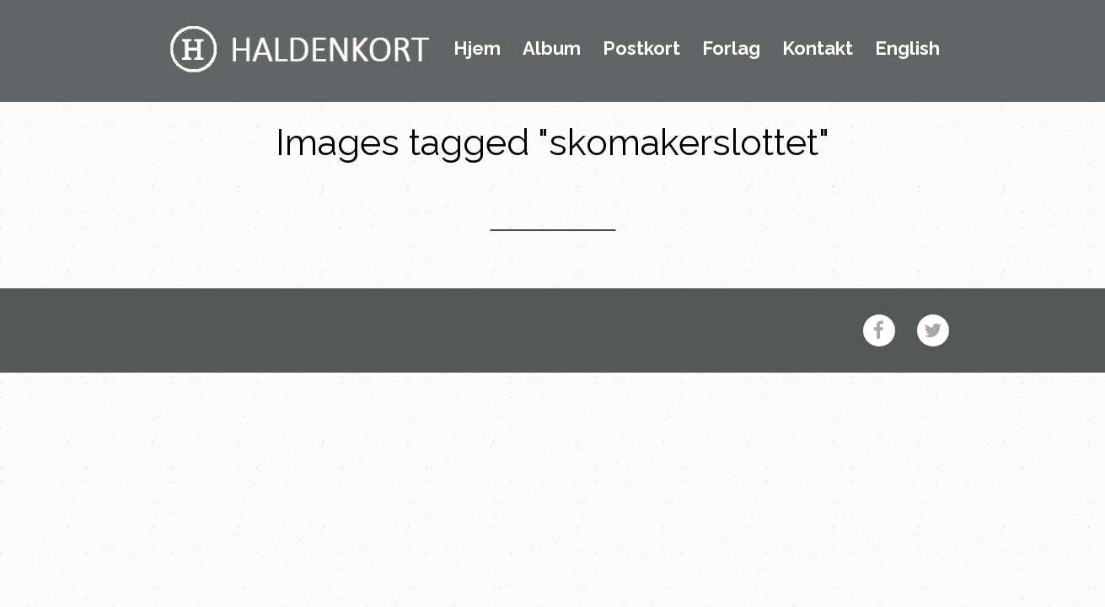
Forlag (731, 49)
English (907, 49)
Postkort (641, 49)
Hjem (477, 49)
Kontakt (817, 49)
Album (552, 49)
